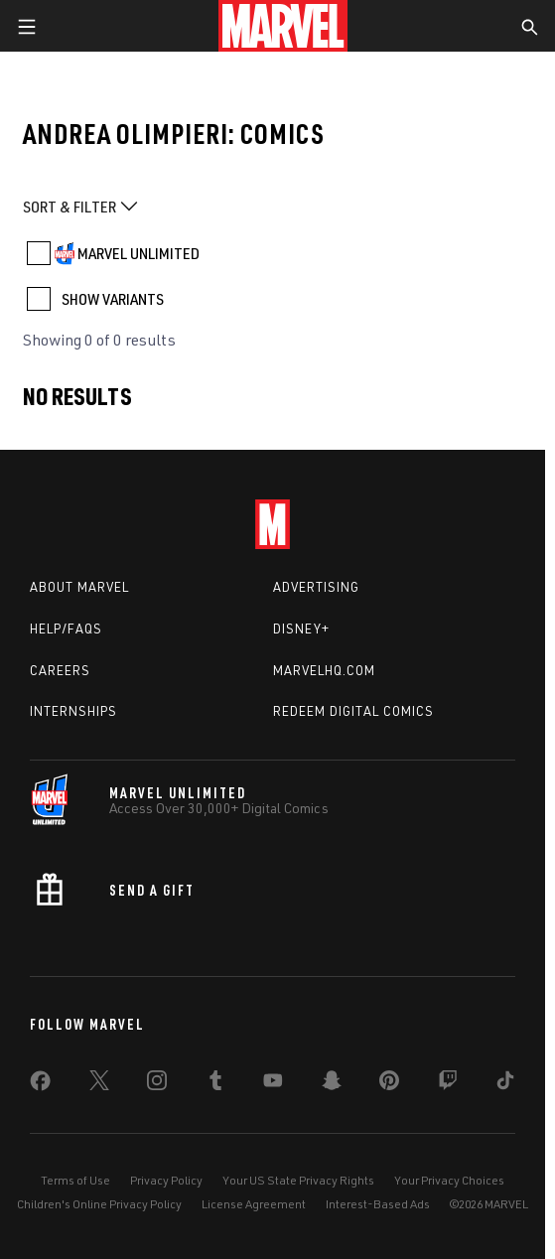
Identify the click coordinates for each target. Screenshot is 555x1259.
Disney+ (301, 628)
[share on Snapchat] (332, 1084)
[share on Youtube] (273, 1084)
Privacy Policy (166, 1180)
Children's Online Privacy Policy (99, 1203)
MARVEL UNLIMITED (138, 253)
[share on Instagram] (157, 1084)
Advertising (316, 587)
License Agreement (254, 1203)
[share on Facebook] (40, 1085)
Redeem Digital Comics (353, 711)
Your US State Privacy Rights (298, 1180)
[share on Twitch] (448, 1084)
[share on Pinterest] (389, 1084)
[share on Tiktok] (505, 1084)
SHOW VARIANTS (113, 299)
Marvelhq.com (324, 670)
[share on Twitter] (99, 1084)
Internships (73, 711)
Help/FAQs (66, 628)
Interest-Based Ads (378, 1203)
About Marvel (79, 587)
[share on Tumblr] (215, 1084)
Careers (60, 670)
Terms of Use (75, 1180)
